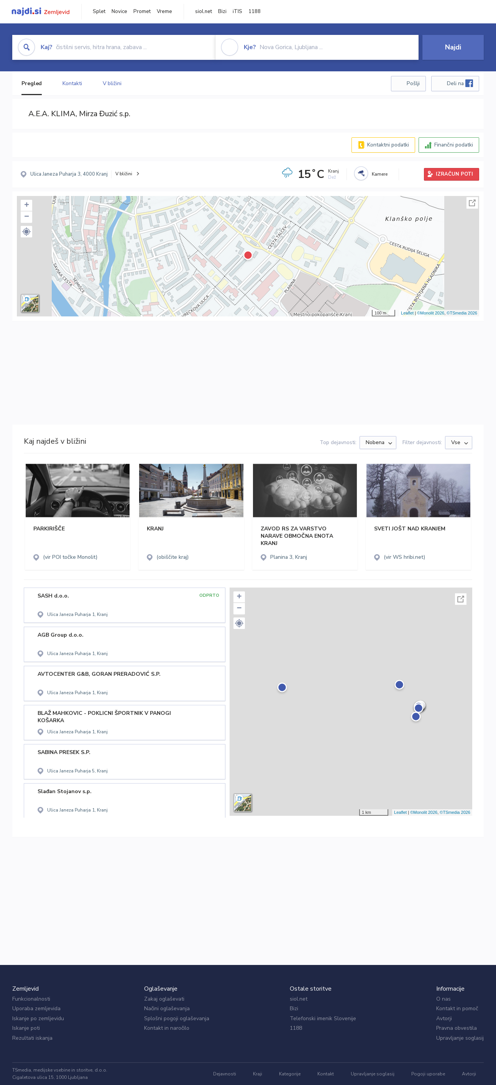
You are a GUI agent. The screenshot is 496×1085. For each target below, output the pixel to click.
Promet (142, 11)
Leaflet (407, 313)
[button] (26, 231)
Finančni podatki (453, 144)
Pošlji (413, 83)
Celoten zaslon (472, 203)
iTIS (237, 11)
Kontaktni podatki (388, 144)
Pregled (31, 83)
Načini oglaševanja (167, 1008)
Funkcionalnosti (31, 999)
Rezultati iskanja (32, 1038)
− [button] (26, 217)
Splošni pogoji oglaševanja (176, 1018)
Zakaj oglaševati (164, 999)
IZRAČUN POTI (454, 174)
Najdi (453, 47)
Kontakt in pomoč (457, 1008)
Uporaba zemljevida (36, 1008)
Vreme (164, 11)
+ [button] (26, 205)
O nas (443, 999)
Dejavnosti (224, 1074)
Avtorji (444, 1018)
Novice (119, 11)
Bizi (222, 11)
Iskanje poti (26, 1028)
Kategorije (290, 1074)
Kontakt (325, 1074)
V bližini (112, 83)
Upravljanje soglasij (460, 1038)
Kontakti (72, 83)
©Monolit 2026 (430, 313)
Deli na (460, 83)
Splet (99, 11)
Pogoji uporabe (428, 1074)
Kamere (380, 174)
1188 (254, 11)
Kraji (257, 1074)
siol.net (203, 11)
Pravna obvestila (456, 1028)
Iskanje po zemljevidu (38, 1018)
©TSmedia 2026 (462, 313)
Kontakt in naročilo (166, 1028)
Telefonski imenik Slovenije (323, 1018)
